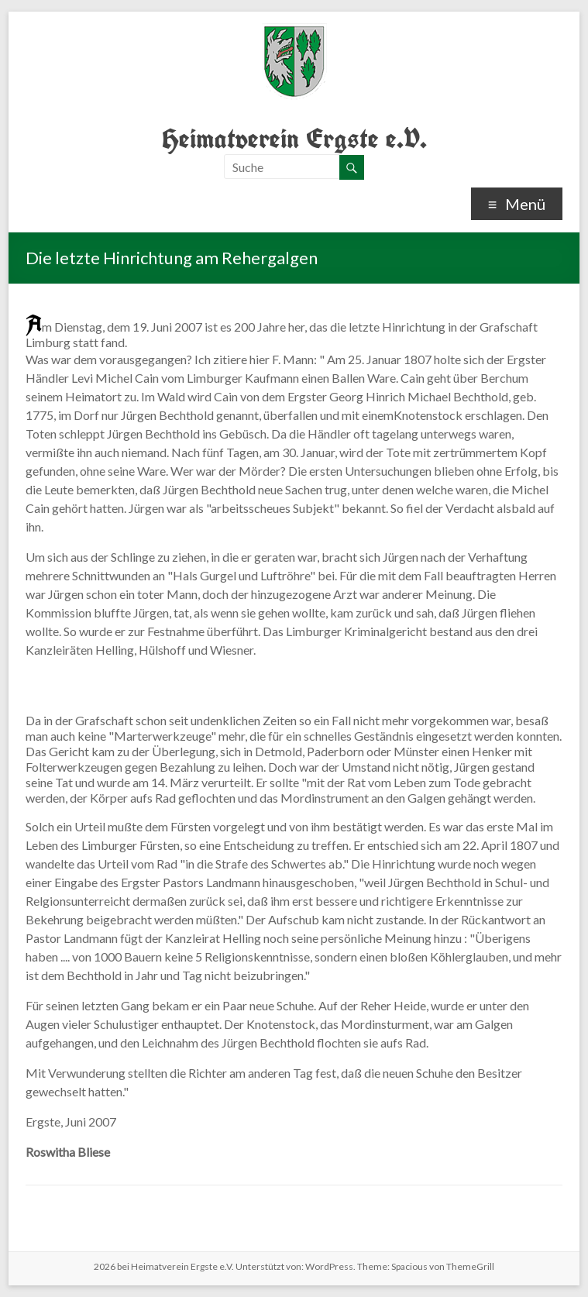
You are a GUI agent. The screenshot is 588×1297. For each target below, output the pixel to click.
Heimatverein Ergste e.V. (294, 138)
